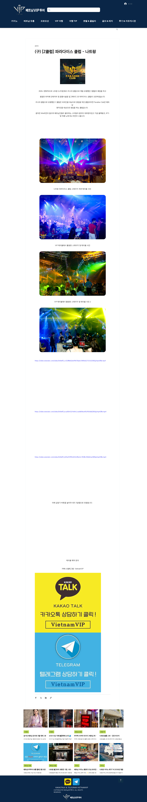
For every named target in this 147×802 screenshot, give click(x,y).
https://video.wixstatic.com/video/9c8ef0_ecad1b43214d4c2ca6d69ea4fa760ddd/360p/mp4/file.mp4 (70, 412)
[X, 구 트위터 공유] (41, 698)
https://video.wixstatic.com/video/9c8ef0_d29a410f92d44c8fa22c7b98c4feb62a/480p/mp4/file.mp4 (70, 457)
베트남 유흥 (78, 732)
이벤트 (26, 732)
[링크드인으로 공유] (46, 698)
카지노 (77, 765)
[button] (117, 29)
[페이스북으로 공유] (36, 698)
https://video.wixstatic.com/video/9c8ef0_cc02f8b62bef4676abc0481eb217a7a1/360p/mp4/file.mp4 (70, 361)
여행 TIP (102, 732)
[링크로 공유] (51, 698)
